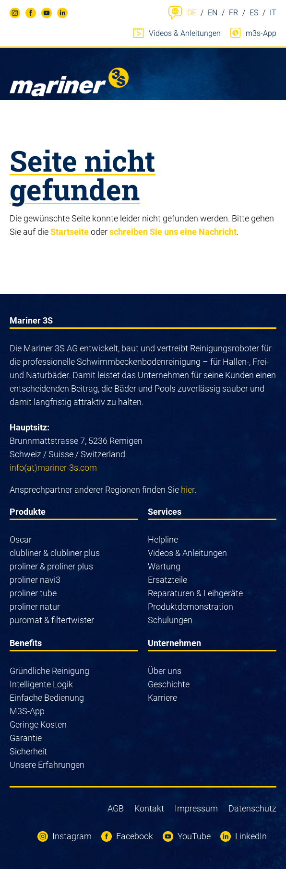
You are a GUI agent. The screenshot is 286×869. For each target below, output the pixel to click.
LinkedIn (251, 836)
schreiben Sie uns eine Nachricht (173, 232)
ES (254, 12)
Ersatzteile (167, 580)
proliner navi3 (35, 580)
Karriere (162, 698)
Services (164, 512)
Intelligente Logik (41, 684)
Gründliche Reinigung (49, 671)
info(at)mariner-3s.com (53, 468)
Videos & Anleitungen (185, 33)
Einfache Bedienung (47, 698)
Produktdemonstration (190, 607)
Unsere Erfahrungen (47, 765)
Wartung (164, 566)
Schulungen (170, 620)
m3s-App (261, 33)
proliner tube (33, 593)
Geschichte (169, 684)
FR (233, 12)
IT (273, 12)
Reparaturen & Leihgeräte (195, 593)
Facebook (134, 836)
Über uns (164, 671)
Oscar (21, 539)
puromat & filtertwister (52, 620)
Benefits (26, 643)
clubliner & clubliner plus (55, 553)
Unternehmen (174, 643)
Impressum (196, 808)
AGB (115, 808)
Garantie (26, 738)
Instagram (72, 836)
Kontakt (149, 808)
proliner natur (35, 607)
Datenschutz (252, 808)
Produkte (28, 512)
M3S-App (27, 711)
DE (191, 12)
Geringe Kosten (38, 724)
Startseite (69, 232)
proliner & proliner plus (51, 566)
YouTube (194, 836)
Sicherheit (28, 751)
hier (187, 490)
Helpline (163, 539)
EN (212, 12)
